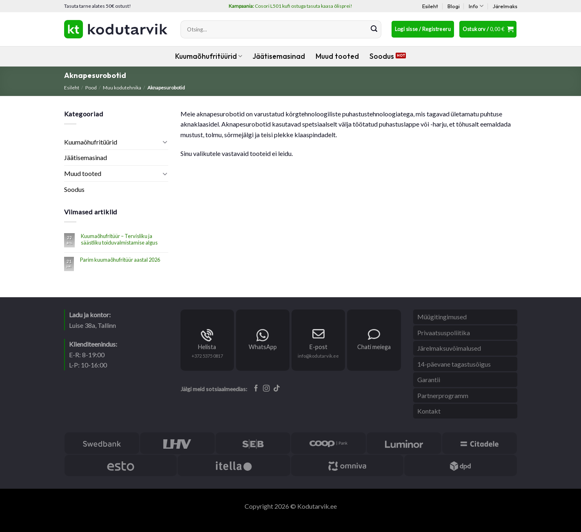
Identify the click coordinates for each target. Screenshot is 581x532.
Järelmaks (505, 6)
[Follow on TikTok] (276, 388)
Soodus (382, 56)
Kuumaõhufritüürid (208, 56)
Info (476, 6)
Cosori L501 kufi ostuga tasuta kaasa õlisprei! (290, 6)
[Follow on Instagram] (266, 388)
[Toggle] (165, 142)
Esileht (430, 6)
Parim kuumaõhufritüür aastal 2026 (120, 260)
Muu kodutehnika (122, 88)
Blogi (453, 6)
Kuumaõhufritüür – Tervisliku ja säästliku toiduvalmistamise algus (119, 239)
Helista (207, 346)
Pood (91, 88)
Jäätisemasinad (279, 56)
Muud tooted (337, 56)
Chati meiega (374, 346)
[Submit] (374, 29)
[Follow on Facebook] (256, 388)
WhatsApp (263, 346)
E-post (318, 346)
